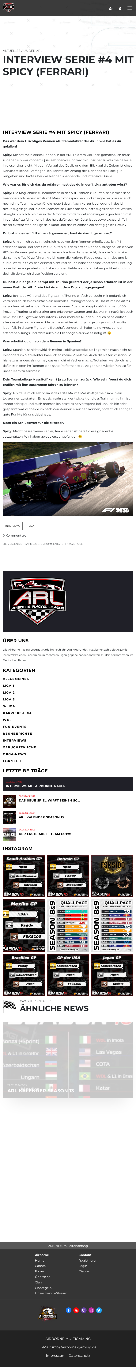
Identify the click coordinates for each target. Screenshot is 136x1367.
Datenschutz (79, 1355)
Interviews (12, 525)
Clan (38, 1282)
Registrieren (88, 1260)
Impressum (56, 1355)
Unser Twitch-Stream (51, 1293)
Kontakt (85, 1255)
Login (83, 1266)
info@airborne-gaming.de (73, 1347)
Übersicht (42, 1277)
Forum (40, 1271)
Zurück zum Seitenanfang (68, 1246)
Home (39, 1260)
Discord (84, 1271)
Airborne (42, 1255)
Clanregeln (43, 1288)
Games (40, 1266)
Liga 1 (32, 525)
